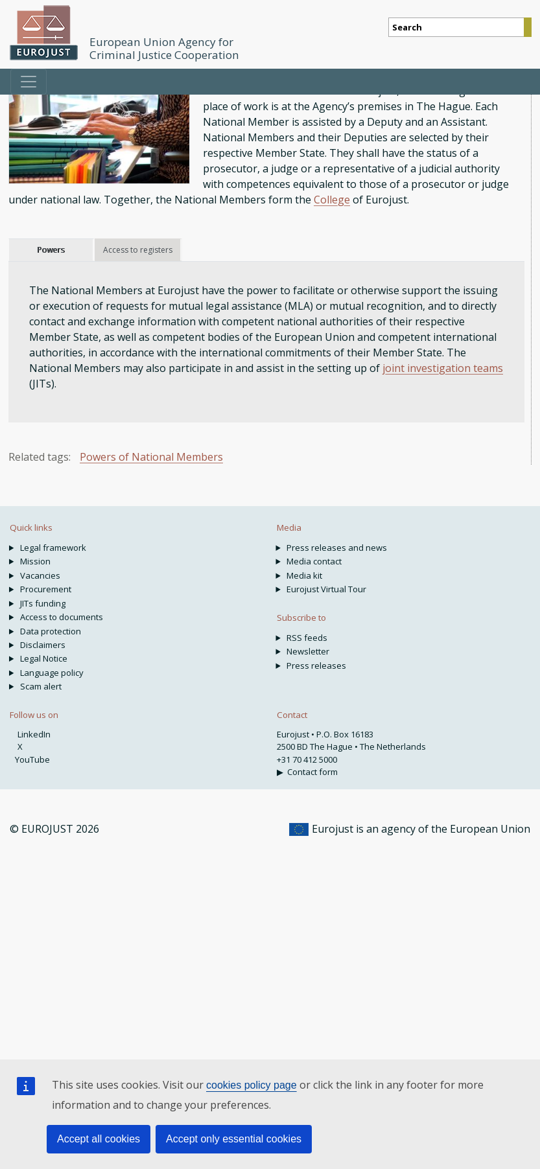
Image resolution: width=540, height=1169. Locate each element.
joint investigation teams (442, 368)
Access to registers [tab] (137, 249)
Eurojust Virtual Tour (326, 589)
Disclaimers (42, 645)
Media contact (314, 561)
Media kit (304, 575)
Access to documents (61, 617)
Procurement (45, 589)
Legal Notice (43, 658)
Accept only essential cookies (233, 1138)
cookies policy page (251, 1085)
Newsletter (308, 651)
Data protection (50, 631)
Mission (35, 561)
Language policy (52, 672)
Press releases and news (337, 547)
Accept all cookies (98, 1138)
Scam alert (41, 686)
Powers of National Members (151, 457)
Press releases (316, 665)
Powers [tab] (50, 249)
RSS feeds (307, 637)
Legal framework (53, 547)
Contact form (312, 772)
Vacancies (40, 575)
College (332, 199)
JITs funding (42, 603)
